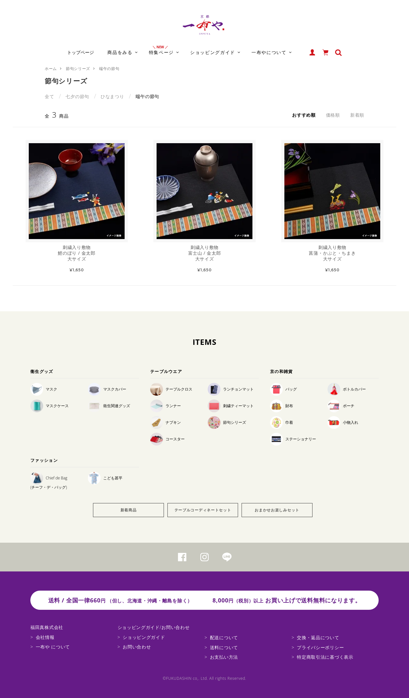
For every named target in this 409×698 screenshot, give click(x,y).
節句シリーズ (78, 68)
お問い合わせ (137, 647)
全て (49, 96)
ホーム (51, 68)
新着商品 (128, 510)
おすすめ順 (304, 115)
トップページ (80, 52)
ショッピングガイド (144, 637)
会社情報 (45, 637)
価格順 (333, 115)
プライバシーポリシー (320, 647)
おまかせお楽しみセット (277, 510)
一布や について (53, 647)
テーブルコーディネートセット (202, 510)
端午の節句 (109, 68)
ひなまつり (112, 96)
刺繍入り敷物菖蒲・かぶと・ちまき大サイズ (332, 253)
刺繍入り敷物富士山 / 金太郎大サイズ (204, 253)
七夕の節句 (77, 96)
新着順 (357, 115)
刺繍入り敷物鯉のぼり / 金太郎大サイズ (76, 253)
